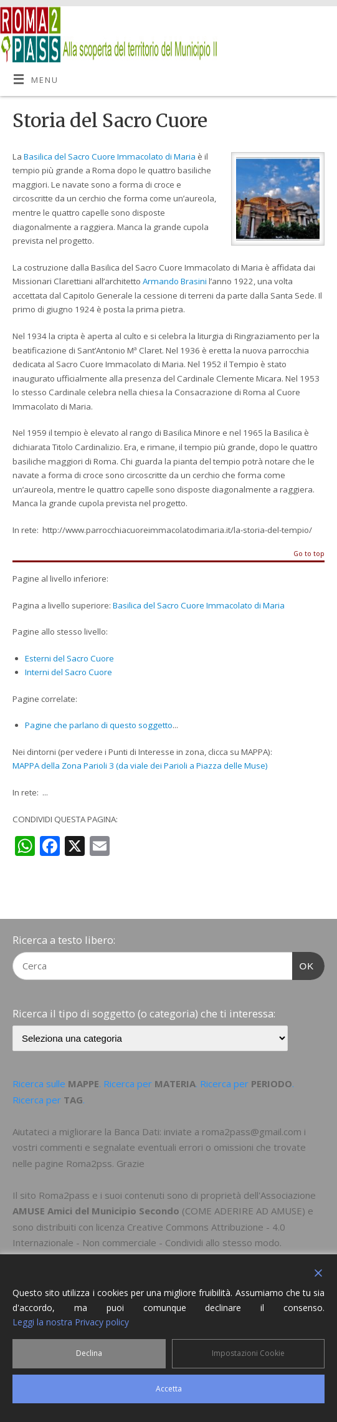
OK (303, 964)
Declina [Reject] (89, 1353)
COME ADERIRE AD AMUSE (243, 1210)
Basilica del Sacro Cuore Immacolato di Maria (110, 156)
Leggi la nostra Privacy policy (70, 1322)
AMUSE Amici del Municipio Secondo (95, 1210)
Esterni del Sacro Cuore (69, 658)
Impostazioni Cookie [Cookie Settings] (248, 1353)
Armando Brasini (175, 281)
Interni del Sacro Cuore (68, 672)
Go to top (309, 554)
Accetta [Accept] (169, 1388)
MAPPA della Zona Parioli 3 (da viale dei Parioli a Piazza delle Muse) (140, 765)
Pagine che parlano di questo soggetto (99, 725)
